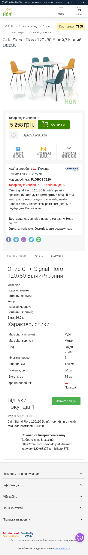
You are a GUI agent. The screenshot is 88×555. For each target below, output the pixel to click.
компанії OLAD (62, 548)
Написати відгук (66, 401)
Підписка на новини (16, 519)
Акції (27, 2)
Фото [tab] (38, 255)
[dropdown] (79, 537)
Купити (53, 124)
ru (84, 2)
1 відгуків (9, 44)
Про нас (36, 2)
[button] (82, 52)
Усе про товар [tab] (16, 255)
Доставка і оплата (54, 2)
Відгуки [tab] (57, 255)
